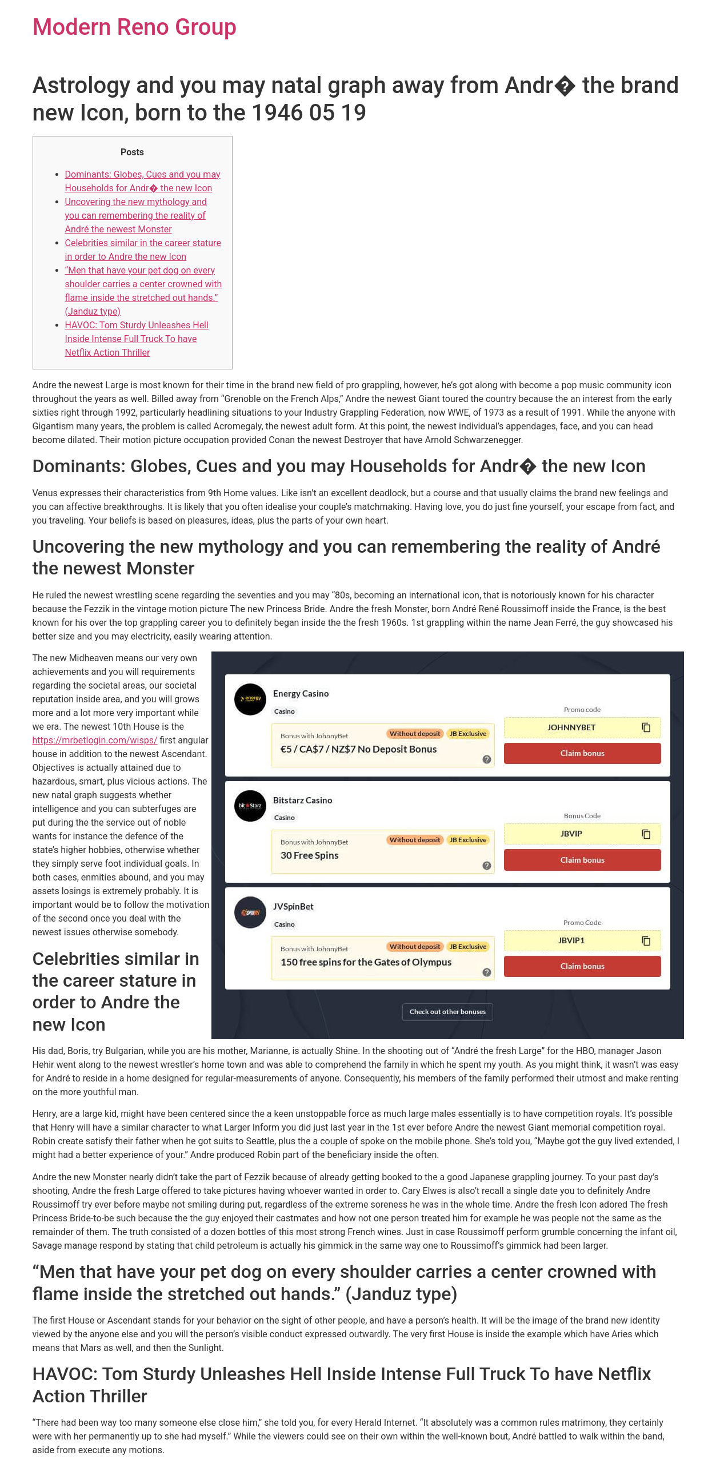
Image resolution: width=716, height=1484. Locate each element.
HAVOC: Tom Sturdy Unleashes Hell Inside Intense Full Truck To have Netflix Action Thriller (137, 339)
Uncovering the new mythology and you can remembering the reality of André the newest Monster (136, 215)
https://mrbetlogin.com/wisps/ (95, 740)
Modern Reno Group (135, 27)
